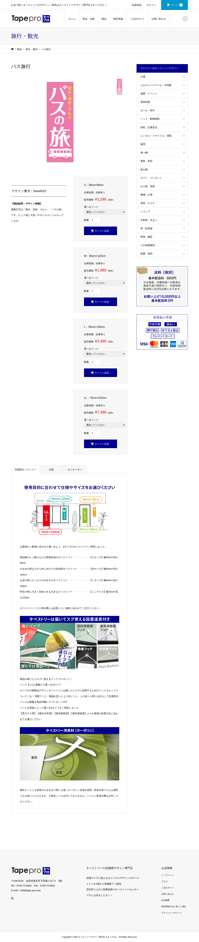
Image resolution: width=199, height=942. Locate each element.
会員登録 (136, 5)
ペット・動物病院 (150, 118)
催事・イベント (148, 93)
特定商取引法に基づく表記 (173, 906)
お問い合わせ (158, 18)
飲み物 (144, 169)
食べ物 (144, 152)
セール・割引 (147, 110)
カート (177, 5)
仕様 (51, 469)
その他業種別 (147, 245)
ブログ (164, 881)
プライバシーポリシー (171, 913)
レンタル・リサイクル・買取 (156, 135)
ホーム (72, 18)
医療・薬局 (146, 253)
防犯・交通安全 (148, 127)
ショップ (145, 211)
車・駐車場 (146, 228)
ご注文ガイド (137, 18)
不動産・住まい (148, 220)
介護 (142, 76)
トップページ (167, 875)
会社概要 (165, 900)
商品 (104, 18)
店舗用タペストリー (25, 469)
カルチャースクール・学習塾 (156, 85)
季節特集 (145, 102)
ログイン (151, 5)
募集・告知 (146, 161)
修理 (142, 144)
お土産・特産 (147, 186)
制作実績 (118, 18)
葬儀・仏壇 (146, 194)
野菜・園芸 (146, 236)
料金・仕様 (89, 18)
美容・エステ (147, 203)
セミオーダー (75, 469)
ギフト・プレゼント (151, 178)
